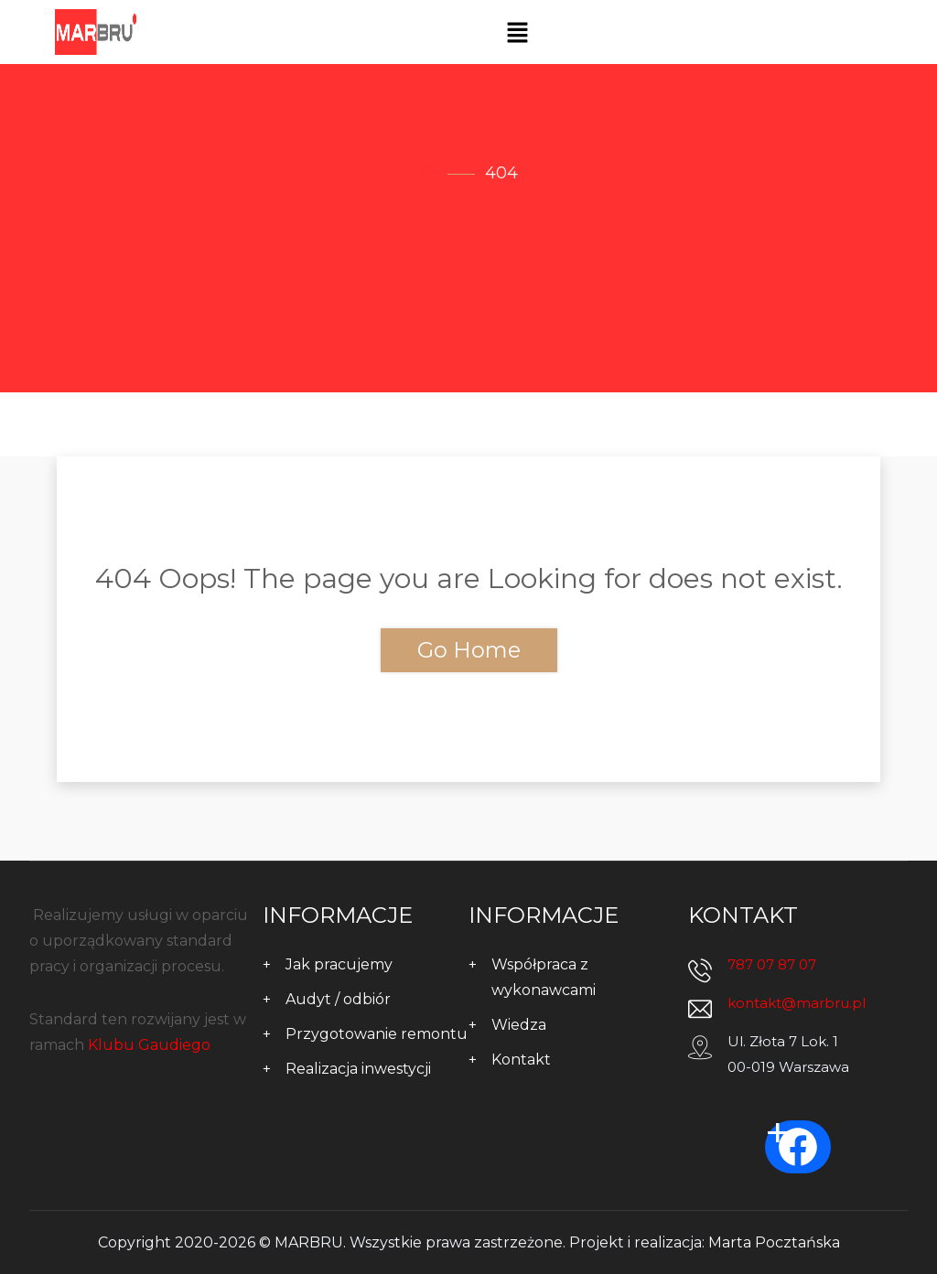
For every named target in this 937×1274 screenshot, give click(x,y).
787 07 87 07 (771, 964)
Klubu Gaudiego (149, 1045)
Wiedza (518, 1024)
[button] (518, 32)
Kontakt (521, 1059)
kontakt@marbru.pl (796, 1003)
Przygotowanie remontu (376, 1034)
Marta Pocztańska (774, 1242)
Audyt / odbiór (338, 999)
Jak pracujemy (339, 964)
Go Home (469, 650)
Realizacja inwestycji (358, 1068)
